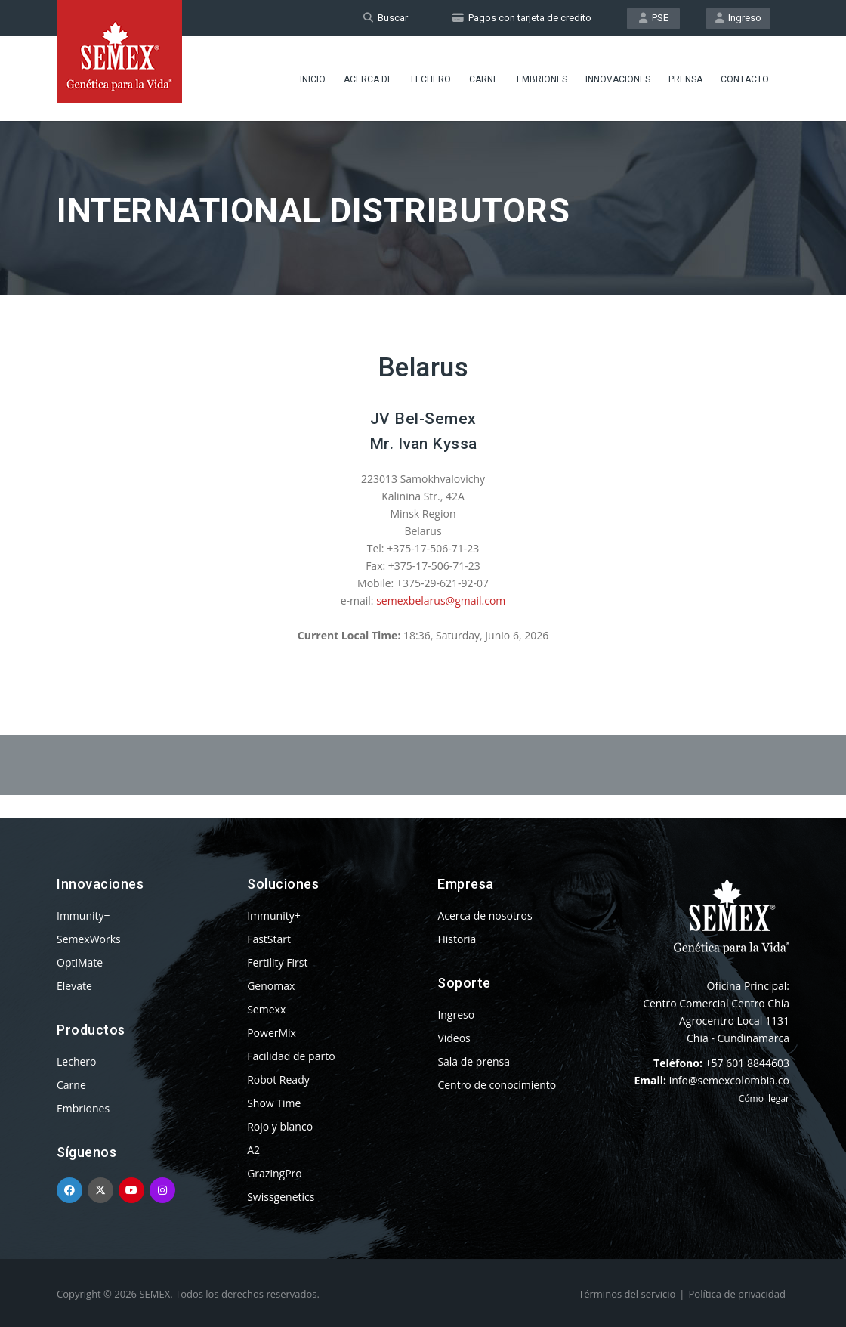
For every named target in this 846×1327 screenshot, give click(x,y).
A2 (253, 1150)
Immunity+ (83, 915)
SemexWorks (89, 939)
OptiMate (80, 962)
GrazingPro (274, 1173)
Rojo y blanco (280, 1126)
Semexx (266, 1009)
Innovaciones (617, 79)
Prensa (685, 79)
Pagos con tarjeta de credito (521, 17)
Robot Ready (278, 1079)
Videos (453, 1038)
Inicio (313, 79)
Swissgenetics (280, 1196)
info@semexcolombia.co (729, 1080)
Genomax (271, 986)
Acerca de (368, 79)
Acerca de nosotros (484, 915)
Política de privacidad (737, 1294)
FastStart (269, 939)
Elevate (74, 986)
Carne (484, 79)
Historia (456, 939)
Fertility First (277, 962)
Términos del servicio (627, 1294)
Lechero (431, 79)
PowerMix (271, 1032)
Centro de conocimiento (496, 1085)
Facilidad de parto (291, 1056)
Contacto (745, 79)
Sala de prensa (473, 1061)
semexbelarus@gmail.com (440, 600)
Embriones (542, 79)
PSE (653, 17)
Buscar (385, 17)
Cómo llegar (764, 1098)
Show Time (274, 1103)
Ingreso (738, 17)
